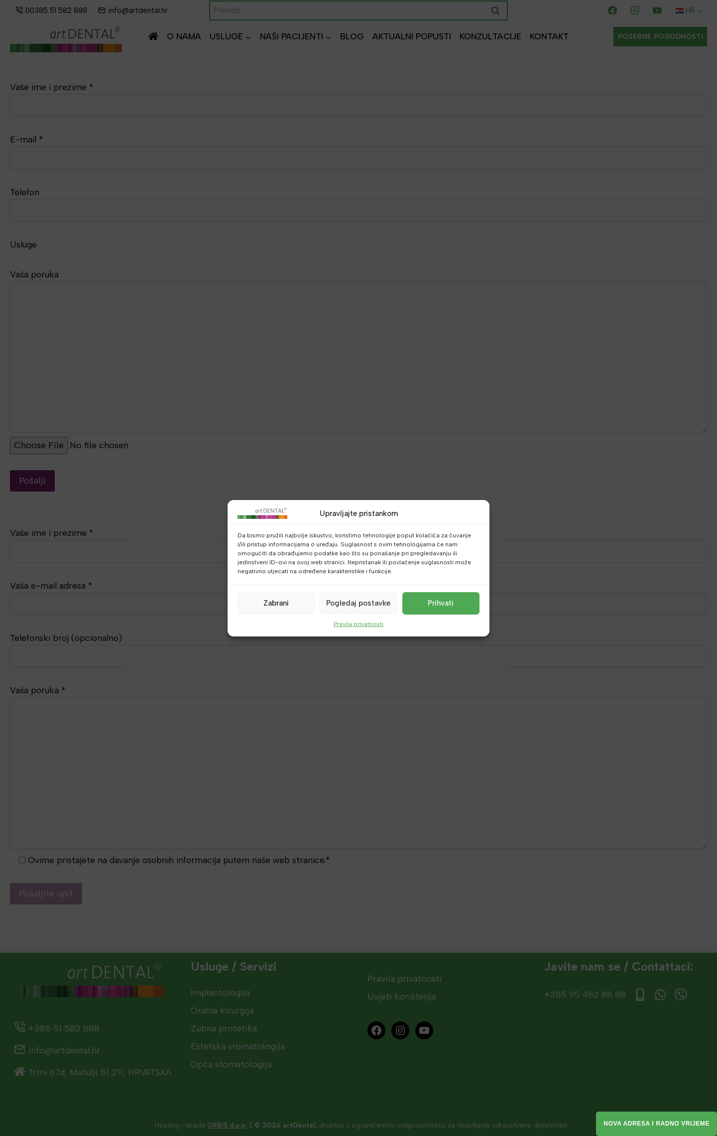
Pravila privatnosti (358, 623)
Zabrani (276, 603)
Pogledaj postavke (358, 603)
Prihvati (441, 603)
